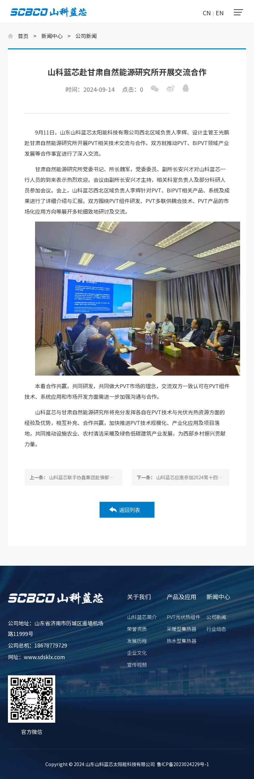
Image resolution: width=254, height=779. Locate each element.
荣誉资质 (137, 628)
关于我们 (139, 596)
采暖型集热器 (181, 628)
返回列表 (129, 510)
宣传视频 (137, 664)
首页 (23, 36)
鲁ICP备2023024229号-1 (183, 764)
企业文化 (137, 652)
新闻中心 (52, 36)
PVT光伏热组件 (183, 616)
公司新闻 (86, 36)
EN (220, 12)
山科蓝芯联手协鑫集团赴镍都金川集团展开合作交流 (102, 477)
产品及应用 (181, 596)
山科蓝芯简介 (142, 616)
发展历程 (137, 640)
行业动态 (216, 628)
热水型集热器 (181, 640)
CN (207, 12)
